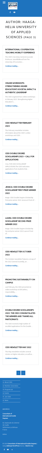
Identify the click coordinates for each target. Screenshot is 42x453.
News (6, 400)
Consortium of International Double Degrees (22, 443)
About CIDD (8, 382)
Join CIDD (8, 396)
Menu (4, 2)
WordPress (16, 446)
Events (7, 393)
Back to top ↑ (30, 446)
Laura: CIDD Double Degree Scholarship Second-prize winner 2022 (18, 221)
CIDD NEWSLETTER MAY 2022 (18, 347)
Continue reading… (12, 66)
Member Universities (11, 386)
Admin (5, 434)
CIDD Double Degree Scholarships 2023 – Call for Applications (19, 156)
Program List (9, 389)
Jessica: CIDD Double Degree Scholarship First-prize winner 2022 (20, 190)
